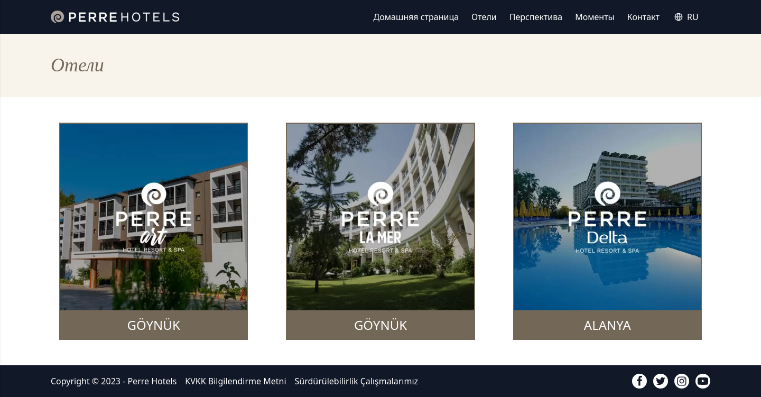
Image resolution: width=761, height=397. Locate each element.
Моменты (595, 17)
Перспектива (535, 17)
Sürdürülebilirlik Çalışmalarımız (357, 381)
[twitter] (660, 381)
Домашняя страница (416, 17)
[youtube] (702, 381)
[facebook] (639, 381)
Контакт (643, 17)
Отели (484, 17)
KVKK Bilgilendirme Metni (235, 381)
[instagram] (681, 381)
